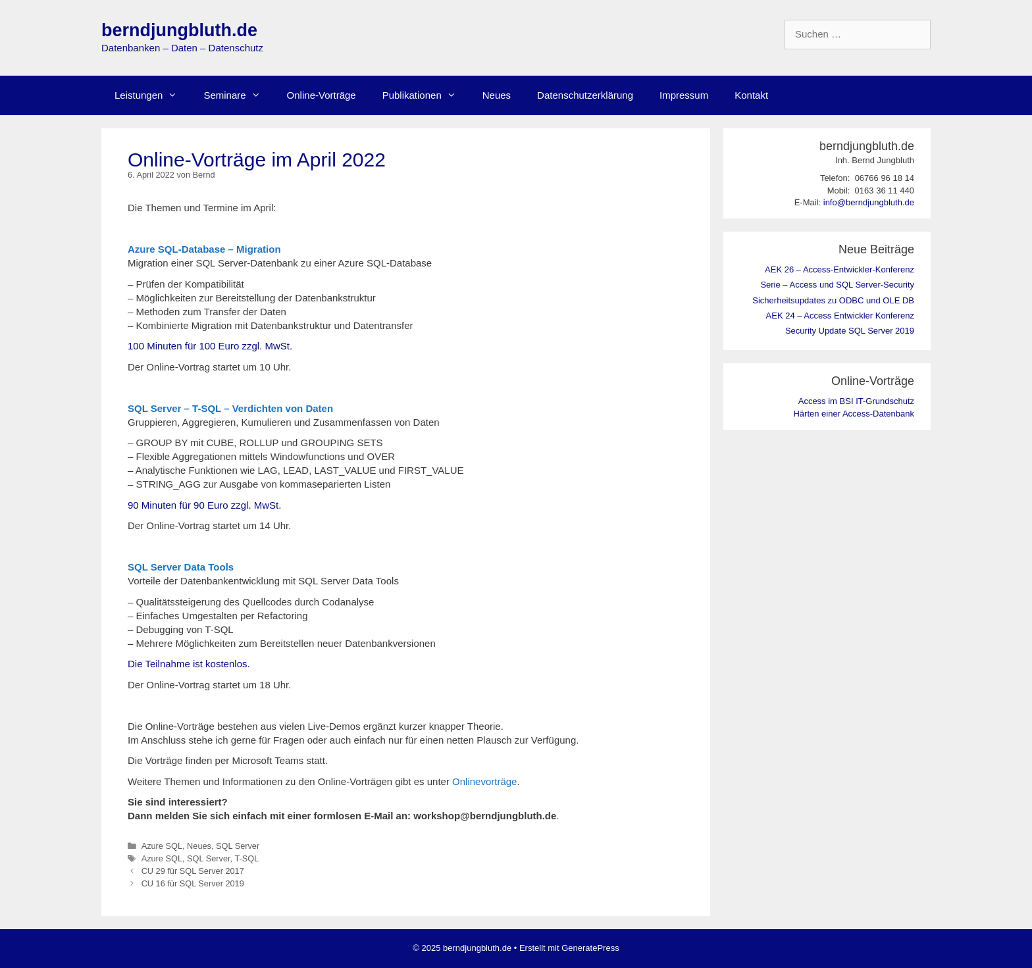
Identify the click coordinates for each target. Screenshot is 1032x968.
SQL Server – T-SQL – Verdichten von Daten (230, 408)
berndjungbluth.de (179, 30)
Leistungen (152, 95)
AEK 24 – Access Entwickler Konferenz (840, 315)
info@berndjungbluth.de (868, 202)
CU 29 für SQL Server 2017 (193, 871)
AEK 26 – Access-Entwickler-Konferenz (839, 269)
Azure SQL (162, 846)
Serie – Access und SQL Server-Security (837, 285)
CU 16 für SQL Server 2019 (193, 883)
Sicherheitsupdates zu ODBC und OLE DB (833, 300)
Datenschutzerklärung (585, 95)
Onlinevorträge (484, 781)
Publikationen (425, 95)
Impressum (683, 95)
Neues (496, 95)
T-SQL (246, 858)
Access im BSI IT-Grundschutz (856, 401)
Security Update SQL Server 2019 (849, 331)
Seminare (238, 95)
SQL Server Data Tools (181, 567)
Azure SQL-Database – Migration (204, 249)
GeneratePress (590, 948)
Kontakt (751, 95)
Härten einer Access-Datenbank (853, 414)
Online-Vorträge (321, 95)
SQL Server (237, 846)
